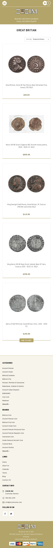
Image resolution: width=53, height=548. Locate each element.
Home (4, 462)
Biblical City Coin (8, 422)
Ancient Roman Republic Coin (13, 433)
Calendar (5, 469)
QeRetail (34, 539)
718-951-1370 (10, 498)
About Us (5, 466)
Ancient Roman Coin (9, 419)
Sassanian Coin (8, 437)
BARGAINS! (6, 393)
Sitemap (26, 537)
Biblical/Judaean (8, 376)
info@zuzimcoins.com (13, 502)
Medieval (5, 401)
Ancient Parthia (8, 448)
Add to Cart (26, 340)
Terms (4, 473)
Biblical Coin (6, 415)
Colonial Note (7, 444)
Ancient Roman (8, 368)
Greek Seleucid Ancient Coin (12, 440)
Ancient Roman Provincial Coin (13, 430)
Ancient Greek (7, 372)
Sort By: (29, 39)
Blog (4, 477)
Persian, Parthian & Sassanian (13, 383)
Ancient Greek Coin (9, 426)
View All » (5, 451)
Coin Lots (5, 397)
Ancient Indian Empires (10, 390)
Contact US (6, 480)
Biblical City (6, 379)
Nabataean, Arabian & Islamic (13, 386)
